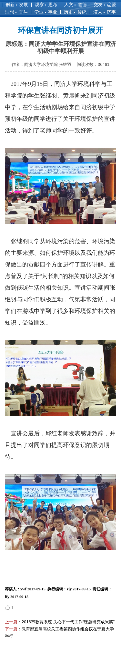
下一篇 (11, 629)
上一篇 (11, 621)
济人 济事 (104, 12)
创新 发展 (16, 4)
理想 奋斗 (16, 12)
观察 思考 (46, 4)
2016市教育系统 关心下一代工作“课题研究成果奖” (68, 621)
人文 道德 (75, 4)
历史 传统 (75, 12)
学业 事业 (46, 12)
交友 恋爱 (105, 4)
